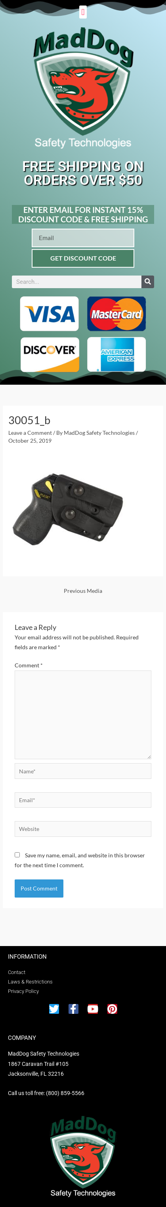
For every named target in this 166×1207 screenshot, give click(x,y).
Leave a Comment (30, 432)
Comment (29, 665)
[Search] (147, 282)
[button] (83, 12)
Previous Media (83, 590)
